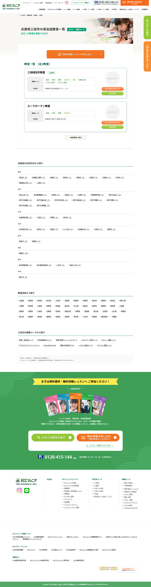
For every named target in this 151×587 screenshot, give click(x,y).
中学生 (114, 9)
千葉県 (21, 306)
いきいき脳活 (128, 505)
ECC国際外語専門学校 (19, 560)
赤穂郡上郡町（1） (39, 177)
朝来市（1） (67, 177)
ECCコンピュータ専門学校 (61, 560)
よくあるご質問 (38, 3)
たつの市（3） (68, 229)
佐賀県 (58, 316)
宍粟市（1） (54, 217)
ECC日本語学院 (70, 550)
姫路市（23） (24, 253)
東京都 (30, 306)
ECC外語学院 (43, 550)
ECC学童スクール (56, 550)
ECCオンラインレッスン (55, 537)
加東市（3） (69, 195)
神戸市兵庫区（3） (26, 205)
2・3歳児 (67, 9)
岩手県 (48, 300)
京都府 (30, 311)
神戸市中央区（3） (61, 200)
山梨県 (39, 306)
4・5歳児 (77, 9)
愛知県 (112, 306)
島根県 (87, 311)
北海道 (21, 300)
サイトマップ (27, 3)
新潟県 (58, 306)
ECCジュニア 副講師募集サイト (92, 537)
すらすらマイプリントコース (29, 345)
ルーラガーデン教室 (38, 106)
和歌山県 (68, 311)
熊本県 (76, 316)
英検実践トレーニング (131, 489)
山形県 (58, 300)
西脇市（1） (36, 241)
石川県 (76, 306)
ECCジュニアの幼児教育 (71, 485)
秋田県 (39, 300)
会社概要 (67, 502)
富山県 (67, 306)
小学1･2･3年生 (98, 488)
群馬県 (103, 300)
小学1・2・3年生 (88, 9)
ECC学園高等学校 (78, 560)
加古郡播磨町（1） (40, 195)
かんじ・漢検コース (109, 340)
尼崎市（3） (94, 177)
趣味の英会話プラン (67, 345)
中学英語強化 (128, 485)
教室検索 (42, 9)
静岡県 (103, 306)
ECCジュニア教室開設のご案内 (88, 550)
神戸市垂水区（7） (43, 200)
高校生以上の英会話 (130, 492)
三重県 (121, 306)
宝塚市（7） (54, 229)
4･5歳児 (96, 485)
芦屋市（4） (80, 177)
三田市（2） (41, 217)
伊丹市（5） (120, 177)
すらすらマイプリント (131, 502)
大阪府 (39, 311)
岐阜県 (94, 306)
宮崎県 (94, 316)
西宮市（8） (23, 241)
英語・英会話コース (26, 340)
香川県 (21, 316)
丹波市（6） (98, 229)
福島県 (76, 300)
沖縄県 (114, 316)
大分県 (85, 316)
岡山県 (96, 311)
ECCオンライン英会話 (109, 550)
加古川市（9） (24, 195)
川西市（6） (82, 195)
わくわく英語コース (104, 345)
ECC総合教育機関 (18, 550)
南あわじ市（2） (75, 265)
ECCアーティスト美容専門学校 (39, 560)
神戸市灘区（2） (96, 200)
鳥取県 (77, 311)
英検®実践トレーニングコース (66, 340)
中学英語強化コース (45, 340)
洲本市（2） (67, 217)
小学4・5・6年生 (103, 9)
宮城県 (67, 300)
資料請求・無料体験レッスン (73, 491)
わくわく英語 (128, 494)
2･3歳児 (96, 483)
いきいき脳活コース (86, 345)
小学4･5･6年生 (98, 491)
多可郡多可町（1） (26, 229)
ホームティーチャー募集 (71, 507)
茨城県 (85, 300)
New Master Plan (50, 345)
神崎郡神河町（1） (98, 195)
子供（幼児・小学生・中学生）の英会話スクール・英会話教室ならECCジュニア (72, 584)
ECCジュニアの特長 (54, 9)
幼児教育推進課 (39, 537)
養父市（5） (23, 277)
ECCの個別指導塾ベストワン (21, 537)
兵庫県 (48, 311)
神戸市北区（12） (115, 195)
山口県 (114, 311)
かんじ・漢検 (128, 500)
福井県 (85, 306)
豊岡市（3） (111, 229)
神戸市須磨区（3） (26, 200)
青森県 (30, 300)
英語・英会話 (128, 483)
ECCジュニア (31, 550)
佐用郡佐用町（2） (26, 217)
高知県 (39, 316)
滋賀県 (21, 311)
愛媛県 (30, 316)
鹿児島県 (104, 316)
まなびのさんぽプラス (131, 508)
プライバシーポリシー (71, 505)
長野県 (48, 306)
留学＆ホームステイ (73, 537)
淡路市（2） (107, 177)
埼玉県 (112, 300)
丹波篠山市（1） (84, 229)
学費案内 (145, 9)
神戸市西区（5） (113, 200)
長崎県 (67, 316)
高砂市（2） (41, 229)
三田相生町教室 (36, 72)
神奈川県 (122, 300)
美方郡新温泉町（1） (44, 265)
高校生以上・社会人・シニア (129, 9)
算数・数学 (127, 497)
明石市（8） (23, 177)
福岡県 (48, 316)
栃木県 (94, 300)
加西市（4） (56, 195)
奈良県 (58, 311)
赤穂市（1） (54, 177)
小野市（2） (41, 183)
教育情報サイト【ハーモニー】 (54, 3)
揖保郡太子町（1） (26, 183)
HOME (49, 479)
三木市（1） (60, 265)
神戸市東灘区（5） (43, 205)
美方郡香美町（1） (26, 265)
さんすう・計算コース (89, 340)
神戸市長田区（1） (79, 200)
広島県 (105, 311)
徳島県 (123, 311)
